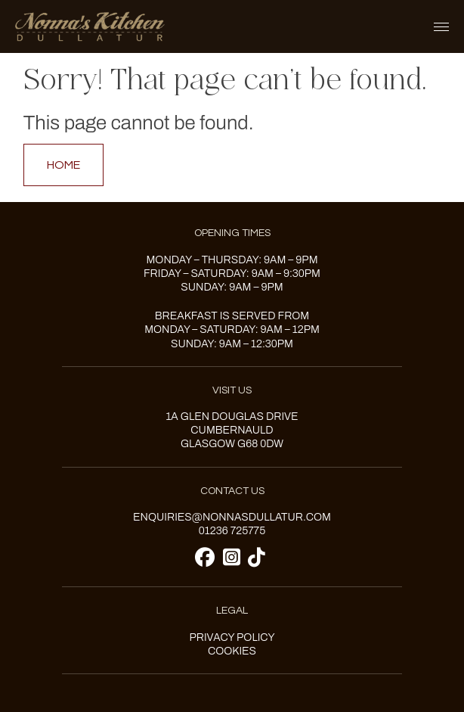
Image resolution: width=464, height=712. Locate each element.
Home (63, 165)
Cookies (232, 651)
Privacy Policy (231, 637)
